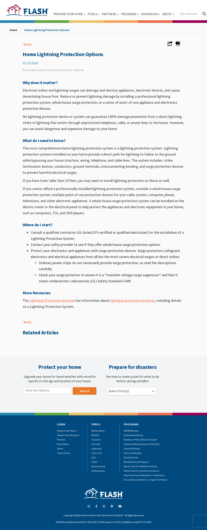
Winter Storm (98, 430)
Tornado (95, 444)
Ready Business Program (136, 461)
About (60, 448)
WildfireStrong (131, 430)
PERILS (92, 14)
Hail (93, 457)
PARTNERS (109, 14)
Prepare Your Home (66, 430)
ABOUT (167, 14)
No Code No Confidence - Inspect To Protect (145, 479)
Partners (61, 439)
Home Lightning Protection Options (47, 30)
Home (13, 30)
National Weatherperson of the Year (142, 444)
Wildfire (95, 435)
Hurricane (96, 452)
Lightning (96, 448)
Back (28, 44)
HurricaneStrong (132, 452)
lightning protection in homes (132, 300)
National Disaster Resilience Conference (144, 475)
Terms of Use (63, 452)
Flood (94, 461)
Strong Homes (131, 457)
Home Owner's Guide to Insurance (141, 470)
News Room (63, 444)
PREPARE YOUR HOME (68, 14)
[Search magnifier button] (204, 14)
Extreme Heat (98, 466)
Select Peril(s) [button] (118, 391)
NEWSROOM (149, 14)
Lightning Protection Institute (52, 300)
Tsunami (96, 439)
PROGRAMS (129, 14)
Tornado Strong (131, 448)
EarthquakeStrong (133, 435)
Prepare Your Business (68, 435)
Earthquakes (98, 470)
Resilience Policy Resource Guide (140, 439)
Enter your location (37, 385)
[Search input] (190, 14)
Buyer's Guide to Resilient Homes (140, 466)
